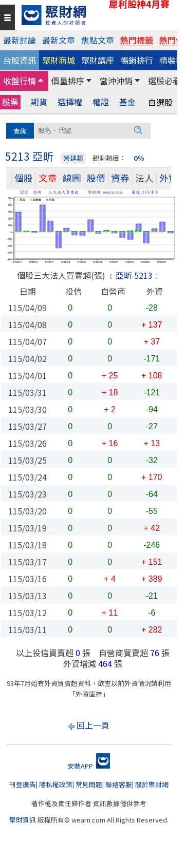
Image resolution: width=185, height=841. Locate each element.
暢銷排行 (136, 60)
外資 (168, 177)
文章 (48, 177)
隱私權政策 (55, 784)
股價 (96, 177)
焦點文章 (97, 40)
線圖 (72, 177)
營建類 (73, 158)
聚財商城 (58, 60)
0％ (139, 158)
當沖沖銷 (116, 80)
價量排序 (67, 80)
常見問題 (89, 784)
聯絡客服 (118, 784)
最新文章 (58, 40)
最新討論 (19, 40)
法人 (144, 177)
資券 (120, 177)
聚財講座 (97, 60)
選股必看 (164, 80)
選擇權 (70, 102)
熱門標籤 (136, 40)
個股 (23, 177)
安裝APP (88, 766)
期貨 (39, 102)
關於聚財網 (152, 784)
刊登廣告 (22, 784)
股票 (10, 101)
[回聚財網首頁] (96, 15)
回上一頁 (93, 725)
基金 (127, 102)
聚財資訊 (22, 820)
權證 (100, 102)
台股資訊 (19, 60)
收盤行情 (19, 80)
